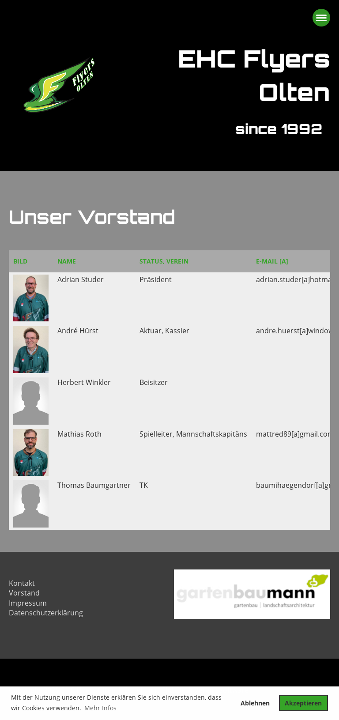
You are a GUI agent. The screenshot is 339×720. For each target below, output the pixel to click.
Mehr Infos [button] (100, 708)
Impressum (28, 603)
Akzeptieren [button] (303, 703)
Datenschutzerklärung (46, 613)
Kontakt (22, 583)
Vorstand (24, 593)
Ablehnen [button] (255, 703)
